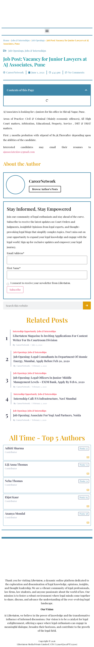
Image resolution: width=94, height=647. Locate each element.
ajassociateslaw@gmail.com (19, 151)
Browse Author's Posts (45, 189)
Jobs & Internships (20, 40)
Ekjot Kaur (12, 497)
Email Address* (15, 253)
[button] (47, 30)
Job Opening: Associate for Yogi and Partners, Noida (47, 415)
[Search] (87, 305)
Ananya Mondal (15, 513)
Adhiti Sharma (14, 448)
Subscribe (15, 289)
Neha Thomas (14, 480)
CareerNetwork (22, 345)
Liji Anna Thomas (16, 464)
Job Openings (38, 40)
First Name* (14, 268)
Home (6, 40)
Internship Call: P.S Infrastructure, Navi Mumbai (45, 398)
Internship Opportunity (24, 331)
